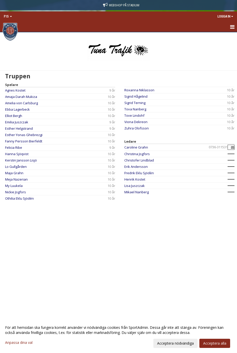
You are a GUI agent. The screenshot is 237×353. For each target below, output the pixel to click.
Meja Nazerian (16, 179)
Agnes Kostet (15, 90)
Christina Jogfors (137, 154)
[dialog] (118, 335)
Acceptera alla (214, 343)
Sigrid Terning (134, 102)
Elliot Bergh (13, 115)
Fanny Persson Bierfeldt (23, 141)
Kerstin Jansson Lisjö (21, 160)
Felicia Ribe (13, 147)
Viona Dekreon (135, 122)
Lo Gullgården (16, 166)
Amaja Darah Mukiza (21, 96)
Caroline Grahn (136, 147)
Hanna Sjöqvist (16, 154)
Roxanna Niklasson (139, 90)
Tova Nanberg (135, 109)
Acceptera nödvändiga (175, 343)
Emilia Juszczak (16, 122)
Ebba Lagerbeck (17, 109)
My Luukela (14, 185)
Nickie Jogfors (15, 192)
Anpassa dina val (19, 342)
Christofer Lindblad (139, 160)
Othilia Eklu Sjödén (19, 198)
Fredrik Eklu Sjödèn (139, 173)
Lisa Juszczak (134, 185)
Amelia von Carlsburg (21, 103)
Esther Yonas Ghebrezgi (23, 135)
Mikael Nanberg (136, 192)
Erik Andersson (136, 166)
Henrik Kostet (134, 179)
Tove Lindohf (134, 115)
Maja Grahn (14, 173)
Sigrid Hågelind (135, 96)
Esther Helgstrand (19, 128)
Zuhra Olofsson (136, 128)
